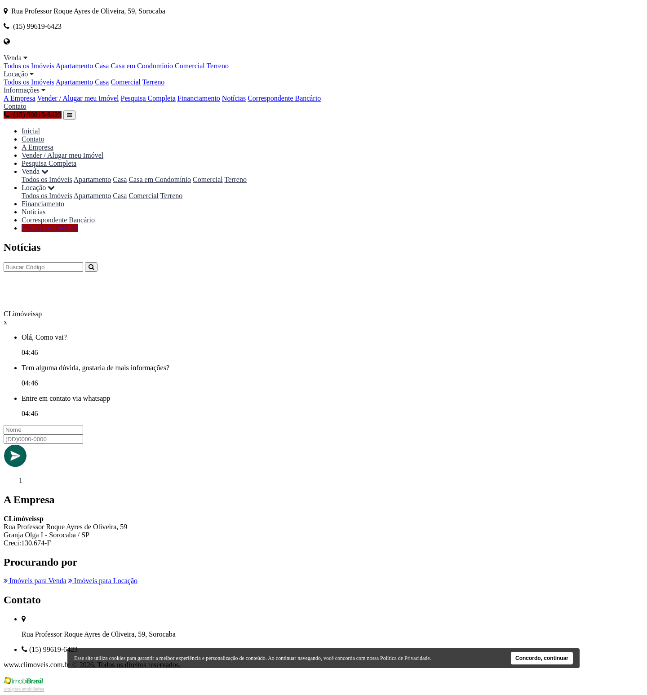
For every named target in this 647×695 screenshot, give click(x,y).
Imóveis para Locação (102, 580)
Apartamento (74, 66)
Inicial (31, 131)
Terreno (217, 66)
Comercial (190, 66)
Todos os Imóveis (29, 66)
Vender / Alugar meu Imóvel (78, 98)
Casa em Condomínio (142, 66)
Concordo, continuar (541, 658)
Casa (102, 66)
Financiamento (198, 98)
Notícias (234, 98)
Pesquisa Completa (148, 98)
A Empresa (19, 98)
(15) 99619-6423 (33, 115)
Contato (15, 106)
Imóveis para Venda (35, 580)
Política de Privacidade (405, 658)
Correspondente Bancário (284, 98)
